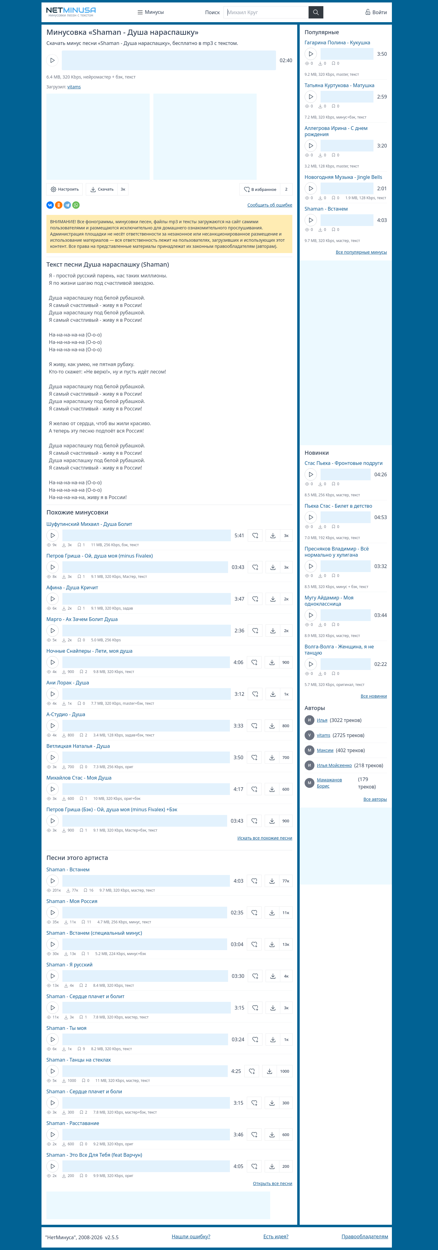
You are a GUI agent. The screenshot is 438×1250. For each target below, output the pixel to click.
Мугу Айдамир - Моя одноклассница (329, 601)
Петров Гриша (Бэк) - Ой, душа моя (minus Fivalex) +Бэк (111, 809)
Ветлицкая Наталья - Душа (78, 746)
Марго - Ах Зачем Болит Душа (82, 619)
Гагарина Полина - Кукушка (337, 42)
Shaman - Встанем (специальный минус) (94, 933)
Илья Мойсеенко (334, 765)
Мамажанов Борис (329, 783)
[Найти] (316, 12)
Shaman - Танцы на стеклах (78, 1060)
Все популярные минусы (361, 252)
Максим (325, 750)
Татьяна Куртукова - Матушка (339, 85)
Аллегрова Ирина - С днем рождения (336, 131)
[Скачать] (107, 189)
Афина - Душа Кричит (72, 587)
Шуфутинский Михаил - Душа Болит (89, 524)
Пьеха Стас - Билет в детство (338, 506)
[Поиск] (265, 12)
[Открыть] (279, 535)
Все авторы (375, 799)
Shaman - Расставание (72, 1123)
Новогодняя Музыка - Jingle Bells (343, 177)
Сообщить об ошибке (269, 205)
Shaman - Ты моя (66, 1028)
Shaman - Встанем (68, 869)
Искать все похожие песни (264, 838)
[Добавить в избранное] (266, 189)
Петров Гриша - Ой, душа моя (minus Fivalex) (99, 556)
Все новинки (374, 696)
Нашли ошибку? (191, 1236)
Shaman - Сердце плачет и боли (84, 1091)
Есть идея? (276, 1236)
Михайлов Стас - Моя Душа (79, 778)
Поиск (212, 12)
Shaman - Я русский (69, 965)
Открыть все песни (272, 1183)
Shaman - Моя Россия (71, 901)
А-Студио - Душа (65, 714)
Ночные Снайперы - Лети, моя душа (89, 651)
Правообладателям (364, 1236)
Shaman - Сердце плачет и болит (85, 996)
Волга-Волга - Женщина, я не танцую (339, 649)
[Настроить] (64, 189)
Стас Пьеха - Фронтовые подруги (344, 463)
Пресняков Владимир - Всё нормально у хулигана (337, 552)
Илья (322, 720)
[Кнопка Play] (52, 60)
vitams (74, 87)
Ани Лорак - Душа (67, 682)
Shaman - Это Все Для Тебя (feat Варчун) (94, 1155)
